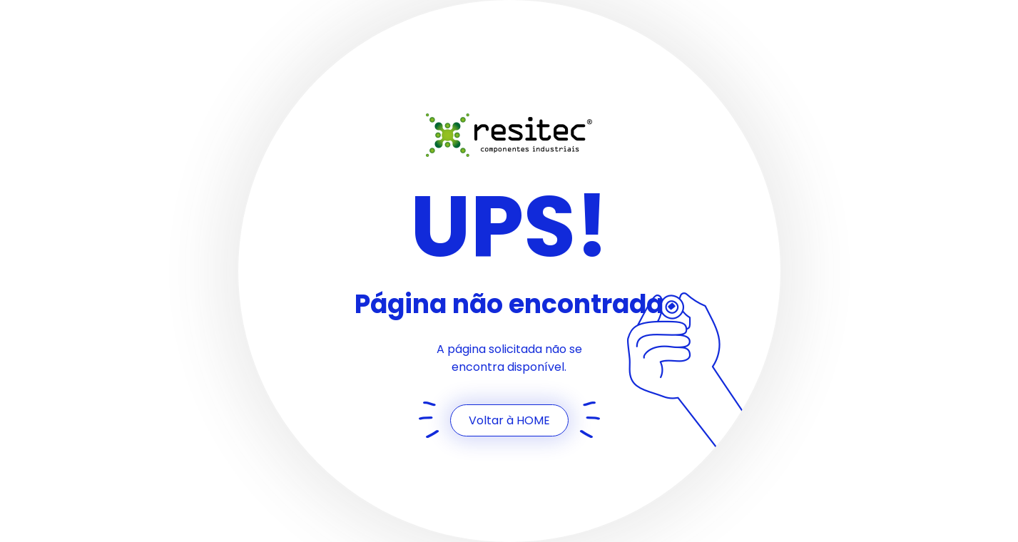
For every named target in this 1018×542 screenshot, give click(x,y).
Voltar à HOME (509, 420)
